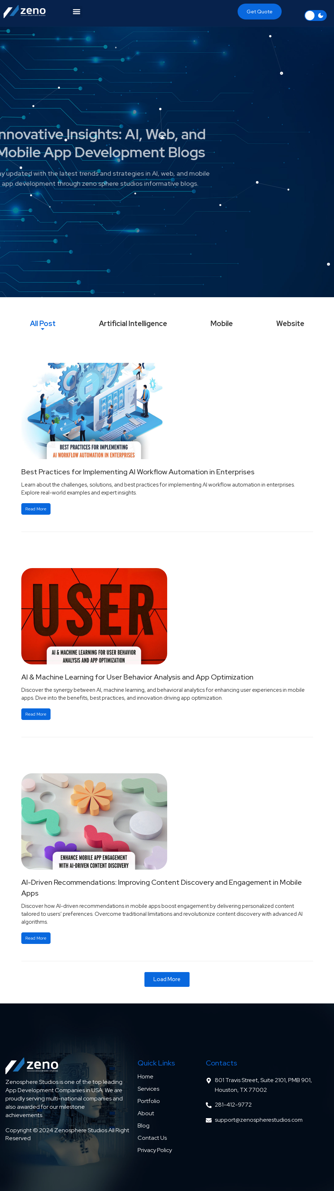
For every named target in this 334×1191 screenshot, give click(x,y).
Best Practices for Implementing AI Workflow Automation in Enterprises (138, 471)
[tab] (42, 323)
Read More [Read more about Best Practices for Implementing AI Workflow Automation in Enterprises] (36, 509)
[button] (76, 12)
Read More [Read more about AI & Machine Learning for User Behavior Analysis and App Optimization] (36, 714)
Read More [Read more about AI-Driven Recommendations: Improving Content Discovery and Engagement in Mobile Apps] (36, 938)
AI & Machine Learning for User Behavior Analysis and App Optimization (137, 677)
